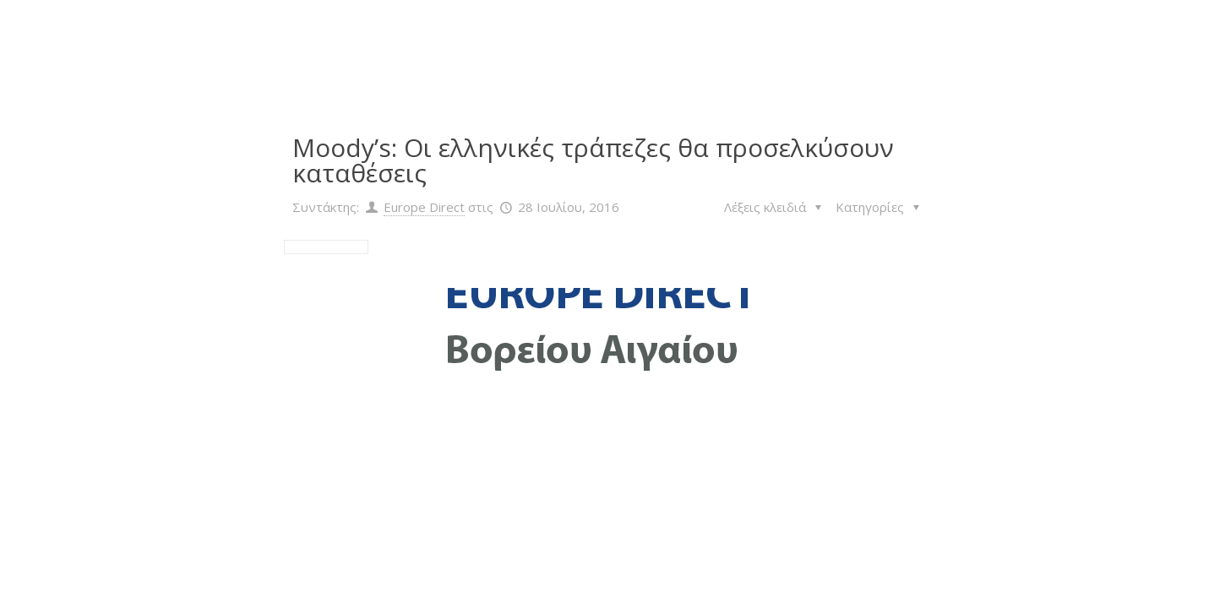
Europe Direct (424, 206)
